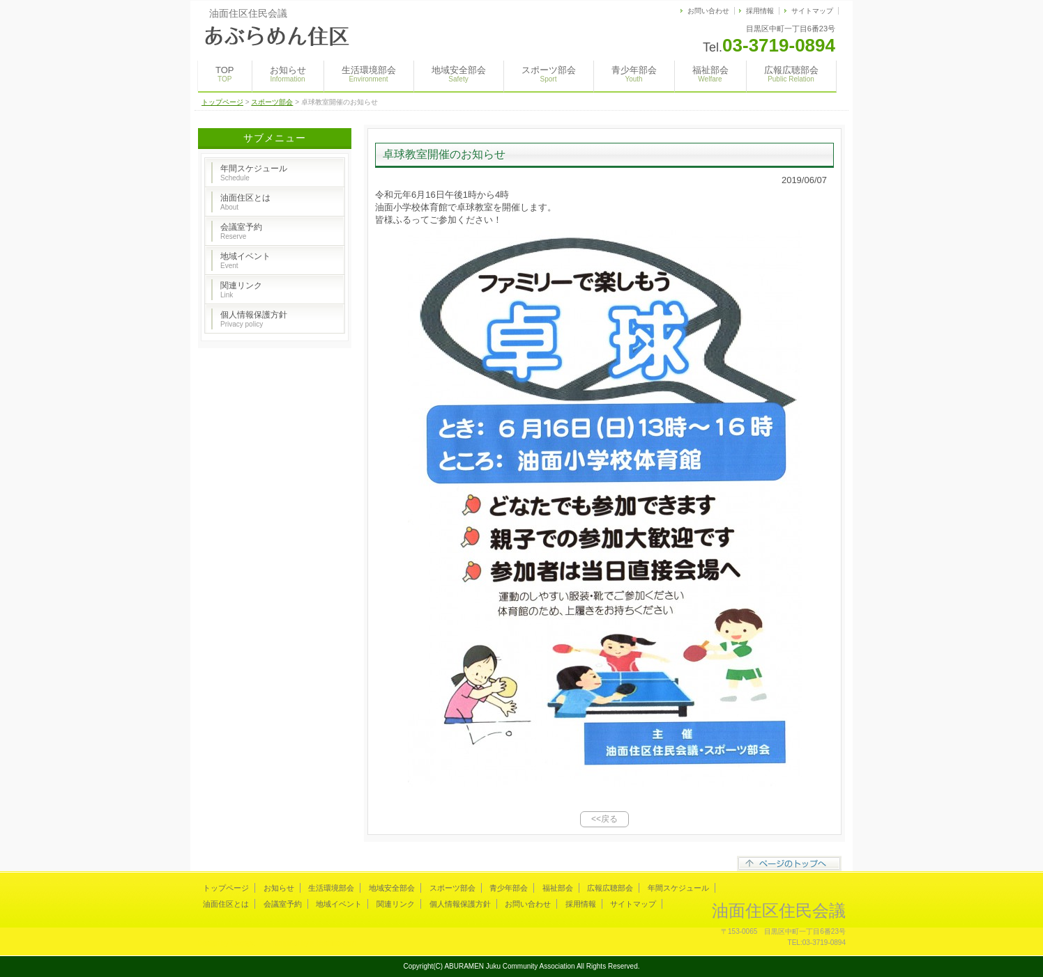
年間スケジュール (253, 173)
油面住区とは (245, 202)
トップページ (222, 102)
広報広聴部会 (791, 74)
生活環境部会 (369, 74)
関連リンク (241, 290)
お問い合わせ (708, 11)
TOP (224, 74)
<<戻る (604, 819)
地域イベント (245, 260)
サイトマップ (812, 11)
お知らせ (288, 74)
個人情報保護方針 (253, 319)
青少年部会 (634, 74)
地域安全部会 (459, 74)
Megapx (242, 943)
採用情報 (760, 11)
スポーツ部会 (549, 74)
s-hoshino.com (333, 943)
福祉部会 (710, 74)
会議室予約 (241, 231)
